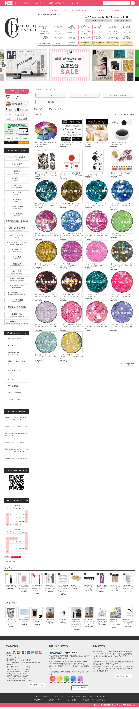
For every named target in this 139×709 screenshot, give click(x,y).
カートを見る (72, 700)
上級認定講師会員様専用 (99, 43)
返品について (59, 696)
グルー (84, 95)
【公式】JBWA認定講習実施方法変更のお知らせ (16, 434)
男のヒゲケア (85, 38)
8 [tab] (78, 83)
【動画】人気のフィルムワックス (15, 426)
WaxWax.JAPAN (44, 43)
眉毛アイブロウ (71, 27)
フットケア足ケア (58, 32)
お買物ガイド (59, 3)
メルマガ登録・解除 (87, 700)
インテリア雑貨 (113, 38)
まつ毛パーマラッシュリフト (85, 27)
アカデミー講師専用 (126, 43)
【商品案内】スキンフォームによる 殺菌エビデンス (16, 450)
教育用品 (51, 102)
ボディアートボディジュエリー (112, 32)
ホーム (17, 3)
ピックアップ (38, 3)
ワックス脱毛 (58, 27)
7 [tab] (75, 83)
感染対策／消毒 (72, 32)
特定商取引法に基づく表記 (77, 696)
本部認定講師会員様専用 (112, 43)
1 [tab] (55, 83)
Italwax (58, 43)
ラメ (50, 95)
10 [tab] (84, 83)
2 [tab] (58, 83)
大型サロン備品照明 (85, 32)
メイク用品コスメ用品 (71, 38)
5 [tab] (68, 83)
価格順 (125, 114)
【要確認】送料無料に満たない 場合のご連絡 (15, 418)
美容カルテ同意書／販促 (44, 32)
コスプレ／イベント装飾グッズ (99, 38)
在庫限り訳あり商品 (126, 38)
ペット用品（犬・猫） (44, 38)
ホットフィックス (99, 32)
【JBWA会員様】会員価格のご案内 (16, 458)
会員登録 (51, 700)
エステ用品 (112, 27)
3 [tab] (62, 83)
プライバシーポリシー (97, 696)
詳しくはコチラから (36, 685)
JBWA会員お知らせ (72, 43)
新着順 (132, 114)
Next (136, 64)
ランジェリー (126, 32)
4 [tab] (65, 83)
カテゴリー (26, 3)
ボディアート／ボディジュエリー (49, 89)
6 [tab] (71, 83)
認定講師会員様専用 (85, 43)
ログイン (61, 700)
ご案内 (49, 3)
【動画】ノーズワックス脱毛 (14, 442)
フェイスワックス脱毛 (44, 27)
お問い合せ (101, 700)
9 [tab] (81, 83)
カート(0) (73, 3)
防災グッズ (58, 38)
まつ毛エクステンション (99, 27)
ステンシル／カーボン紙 (118, 95)
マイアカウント (39, 700)
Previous (3, 64)
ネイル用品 (126, 27)
